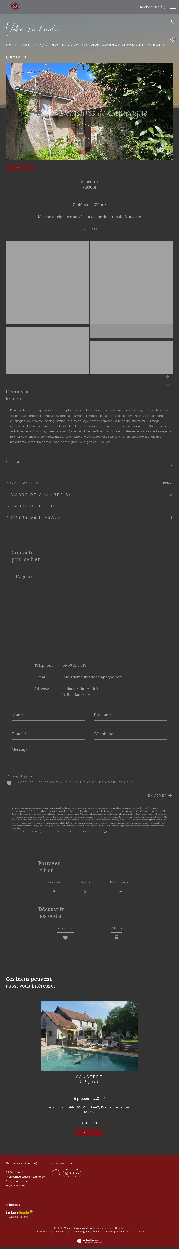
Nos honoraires (42, 1233)
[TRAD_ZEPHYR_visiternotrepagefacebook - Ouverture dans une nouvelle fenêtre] (55, 1175)
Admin (96, 1233)
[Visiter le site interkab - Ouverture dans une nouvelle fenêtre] (19, 1216)
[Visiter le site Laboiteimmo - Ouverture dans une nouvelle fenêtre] (90, 1241)
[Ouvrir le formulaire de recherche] (152, 7)
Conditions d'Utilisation (83, 832)
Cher (37, 45)
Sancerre (51, 45)
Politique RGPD (124, 1233)
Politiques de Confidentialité (56, 832)
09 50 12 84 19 (74, 665)
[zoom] (47, 243)
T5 (77, 45)
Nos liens (108, 1233)
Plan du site (61, 1233)
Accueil (11, 45)
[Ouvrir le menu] (173, 7)
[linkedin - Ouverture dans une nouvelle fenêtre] (76, 1175)
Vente (25, 45)
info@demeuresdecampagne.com (92, 676)
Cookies (141, 1233)
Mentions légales (80, 1233)
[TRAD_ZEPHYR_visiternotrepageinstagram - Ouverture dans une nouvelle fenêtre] (66, 1175)
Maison (67, 45)
